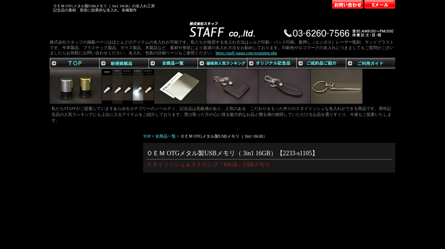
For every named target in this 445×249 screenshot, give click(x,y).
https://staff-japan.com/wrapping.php (246, 52)
